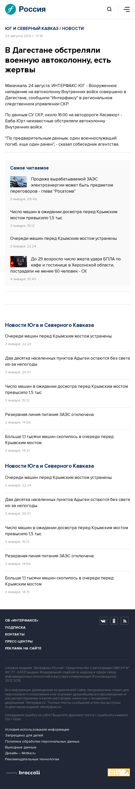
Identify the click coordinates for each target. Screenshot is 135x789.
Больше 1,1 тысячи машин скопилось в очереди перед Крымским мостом (59, 439)
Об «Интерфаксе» (21, 620)
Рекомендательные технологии (32, 759)
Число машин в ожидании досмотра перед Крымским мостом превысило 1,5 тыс (63, 215)
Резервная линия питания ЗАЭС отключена (49, 414)
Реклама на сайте (23, 648)
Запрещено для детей (24, 735)
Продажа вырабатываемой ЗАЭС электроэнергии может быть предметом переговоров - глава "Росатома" (61, 185)
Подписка (15, 627)
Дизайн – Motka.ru (20, 753)
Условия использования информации (37, 729)
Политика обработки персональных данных (42, 741)
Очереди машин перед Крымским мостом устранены (63, 238)
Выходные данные (20, 747)
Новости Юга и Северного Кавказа (49, 325)
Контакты (15, 634)
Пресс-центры (19, 641)
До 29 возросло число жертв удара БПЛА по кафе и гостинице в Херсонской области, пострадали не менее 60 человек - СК (65, 265)
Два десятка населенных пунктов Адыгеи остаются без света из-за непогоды (67, 361)
